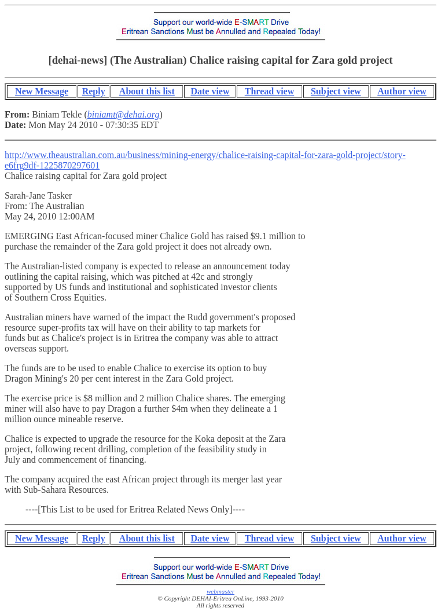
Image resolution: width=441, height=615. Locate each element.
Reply (93, 91)
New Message (41, 91)
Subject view (336, 91)
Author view (402, 91)
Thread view (269, 91)
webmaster (220, 591)
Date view (209, 91)
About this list (147, 91)
